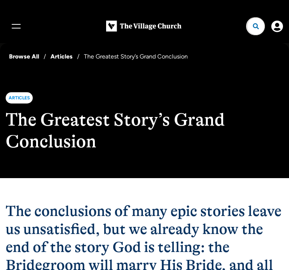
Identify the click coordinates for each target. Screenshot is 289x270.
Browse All (24, 56)
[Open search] (256, 26)
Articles (61, 56)
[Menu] (15, 26)
